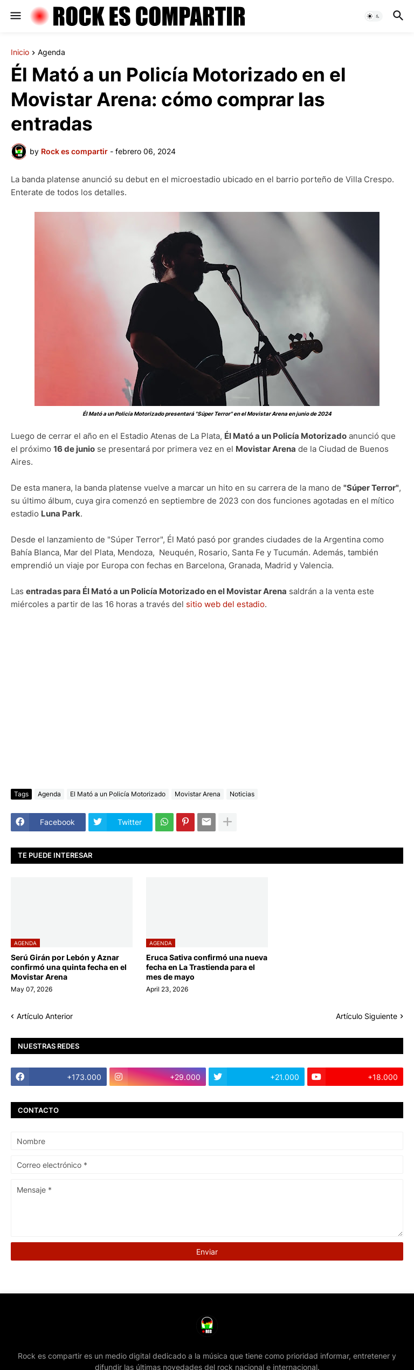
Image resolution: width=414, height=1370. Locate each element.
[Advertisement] (207, 699)
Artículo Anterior (45, 1016)
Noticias (242, 794)
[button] (15, 16)
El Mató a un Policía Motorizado (117, 794)
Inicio (20, 53)
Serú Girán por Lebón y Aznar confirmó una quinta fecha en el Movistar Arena (69, 967)
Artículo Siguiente (366, 1016)
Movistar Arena (197, 794)
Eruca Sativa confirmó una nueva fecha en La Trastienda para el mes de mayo (206, 967)
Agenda (51, 53)
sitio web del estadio (225, 604)
